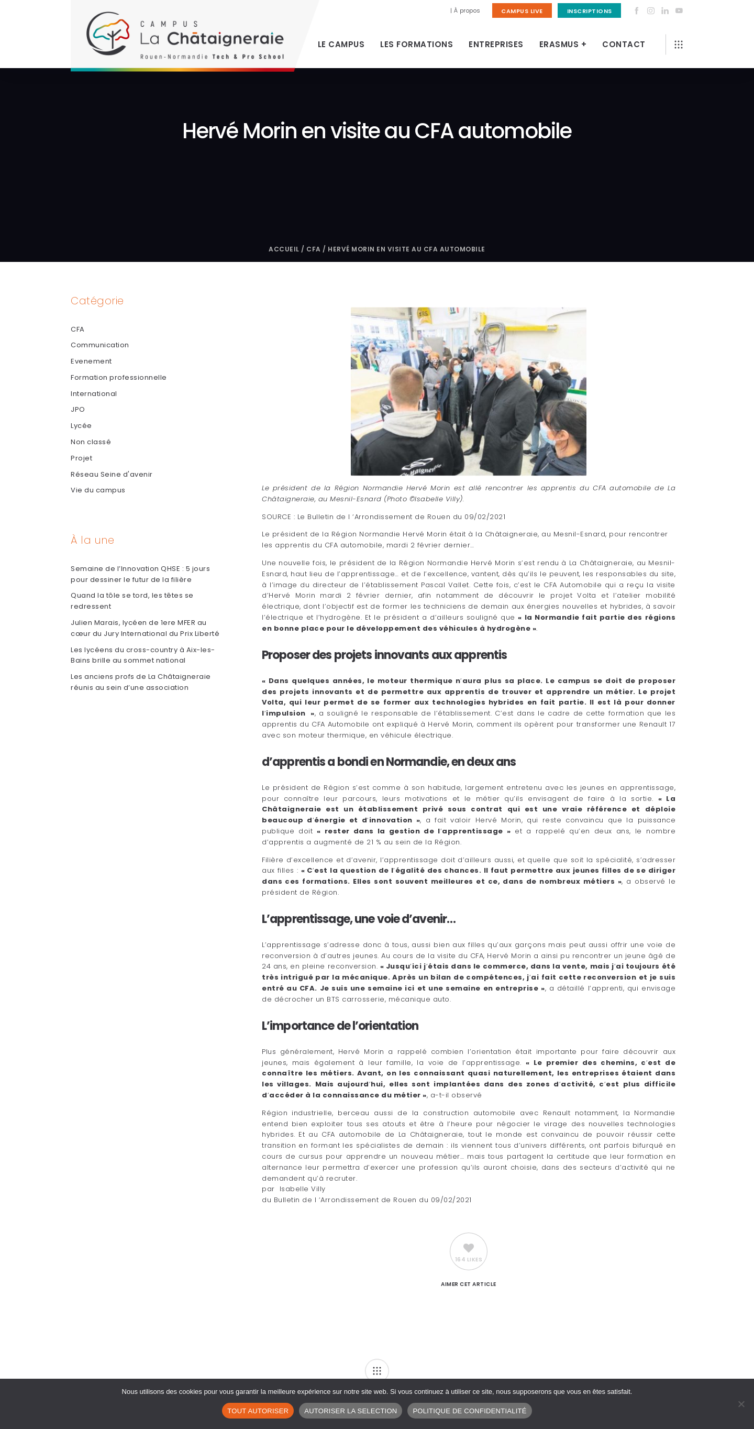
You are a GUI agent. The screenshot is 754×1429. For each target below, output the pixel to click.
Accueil (284, 249)
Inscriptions (589, 11)
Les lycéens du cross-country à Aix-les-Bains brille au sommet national (143, 655)
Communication (100, 345)
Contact (624, 44)
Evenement (91, 361)
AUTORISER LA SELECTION (350, 1411)
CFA (313, 249)
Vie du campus (98, 490)
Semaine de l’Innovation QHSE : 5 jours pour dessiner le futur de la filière (140, 574)
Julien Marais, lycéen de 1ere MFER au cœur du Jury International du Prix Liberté (145, 628)
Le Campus (341, 44)
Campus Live (522, 11)
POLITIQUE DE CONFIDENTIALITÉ (469, 1411)
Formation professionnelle (119, 377)
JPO (78, 409)
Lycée (81, 426)
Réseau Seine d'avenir (112, 474)
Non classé (91, 442)
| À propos (465, 10)
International (94, 394)
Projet (81, 458)
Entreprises (496, 44)
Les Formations (416, 44)
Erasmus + (563, 44)
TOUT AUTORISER (258, 1411)
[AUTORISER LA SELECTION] (741, 1404)
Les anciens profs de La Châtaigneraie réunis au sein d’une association (141, 682)
